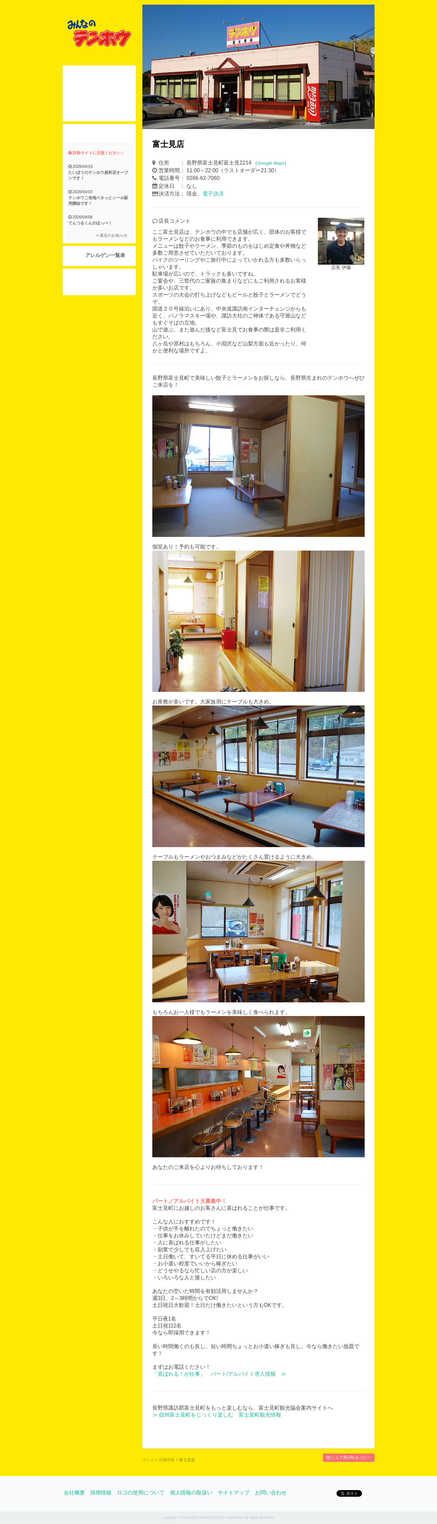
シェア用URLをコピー (348, 1457)
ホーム (148, 1460)
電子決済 (213, 193)
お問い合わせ (271, 1492)
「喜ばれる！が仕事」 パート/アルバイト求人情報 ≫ (219, 1374)
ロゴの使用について (141, 1492)
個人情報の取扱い (191, 1492)
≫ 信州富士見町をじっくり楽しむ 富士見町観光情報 (216, 1415)
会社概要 (74, 1492)
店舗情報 (167, 1460)
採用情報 (100, 1492)
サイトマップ (234, 1492)
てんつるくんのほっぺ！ (90, 223)
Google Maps (270, 163)
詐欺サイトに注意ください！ (96, 153)
